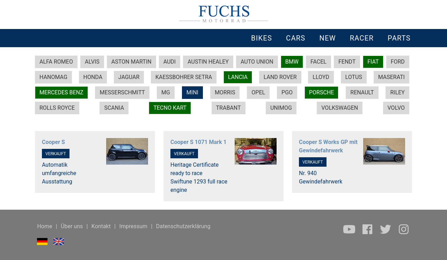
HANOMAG (53, 77)
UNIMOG (281, 107)
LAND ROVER (280, 77)
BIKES (261, 38)
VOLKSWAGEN (339, 107)
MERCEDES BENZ (61, 92)
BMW (292, 61)
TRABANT (228, 107)
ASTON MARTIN (131, 61)
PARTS (399, 38)
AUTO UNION (257, 61)
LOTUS (353, 77)
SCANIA (114, 107)
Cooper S (53, 142)
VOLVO (396, 107)
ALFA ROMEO (56, 61)
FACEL (318, 61)
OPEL (258, 92)
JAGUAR (128, 77)
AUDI (169, 61)
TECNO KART (169, 107)
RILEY (397, 92)
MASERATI (391, 77)
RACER (362, 38)
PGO (287, 92)
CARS (295, 38)
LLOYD (321, 77)
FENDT (347, 61)
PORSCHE (321, 92)
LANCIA (238, 77)
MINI (192, 92)
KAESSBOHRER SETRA (183, 77)
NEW (327, 38)
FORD (398, 61)
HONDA (93, 77)
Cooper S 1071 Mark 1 (198, 142)
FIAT (373, 61)
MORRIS (225, 92)
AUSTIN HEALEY (208, 61)
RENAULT (362, 92)
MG (165, 92)
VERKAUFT (55, 153)
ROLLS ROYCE (57, 107)
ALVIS (92, 61)
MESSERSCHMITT (122, 92)
